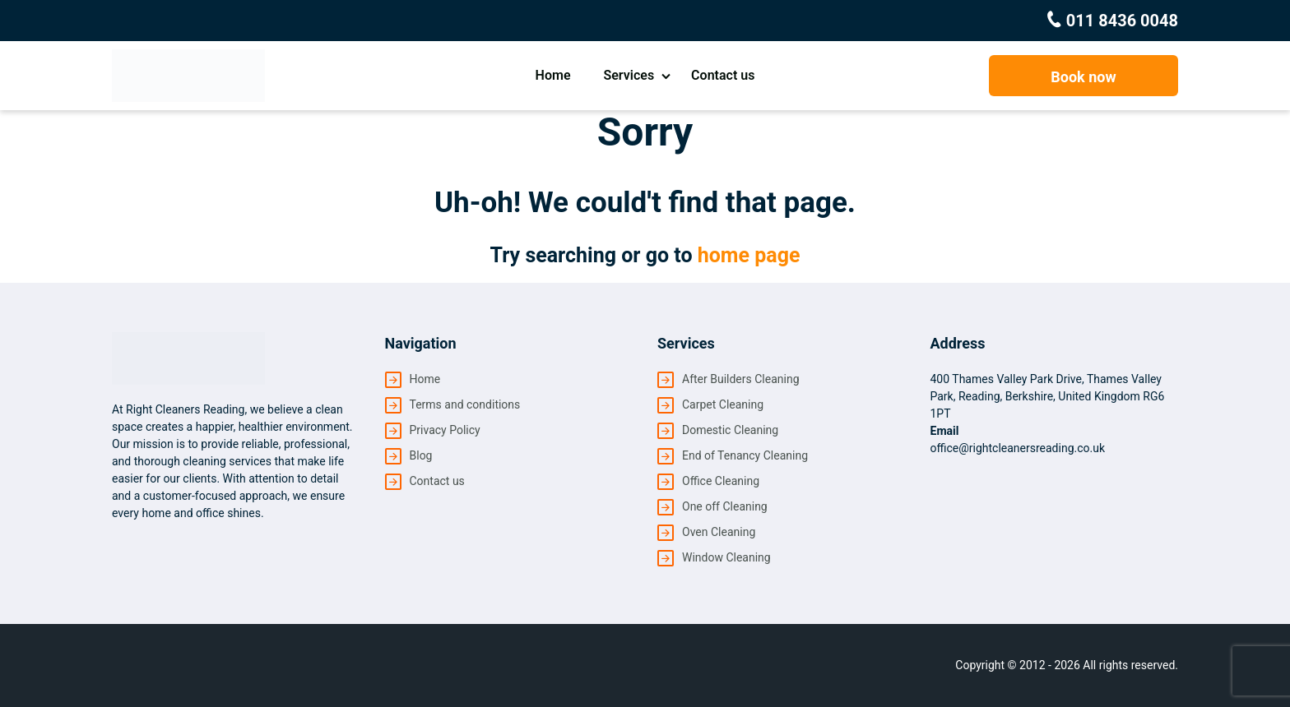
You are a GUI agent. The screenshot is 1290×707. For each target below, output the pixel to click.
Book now (1083, 76)
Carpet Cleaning (722, 404)
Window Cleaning (726, 557)
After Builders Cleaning (741, 379)
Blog (421, 455)
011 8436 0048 (1120, 20)
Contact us (722, 75)
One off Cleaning (725, 506)
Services (628, 75)
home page (749, 255)
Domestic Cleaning (730, 430)
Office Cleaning (720, 481)
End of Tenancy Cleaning (745, 455)
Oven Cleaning (718, 531)
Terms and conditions (465, 404)
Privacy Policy (445, 430)
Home (553, 75)
